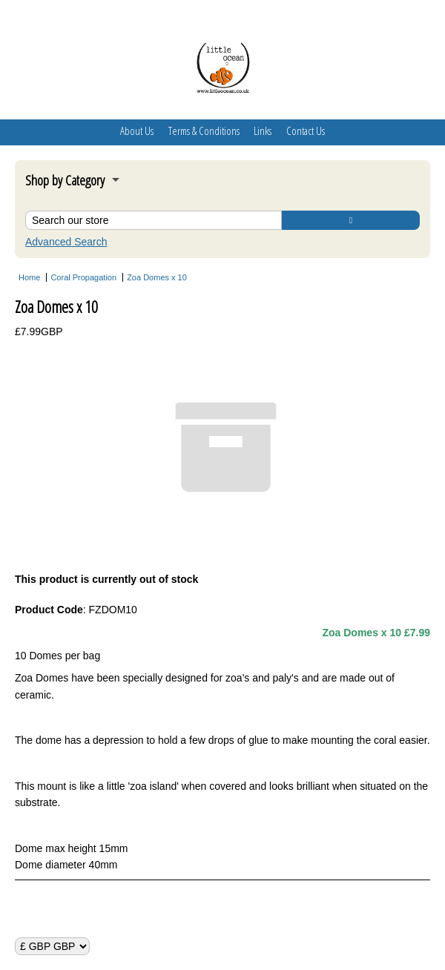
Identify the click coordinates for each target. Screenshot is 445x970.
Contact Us (305, 130)
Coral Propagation (83, 277)
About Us (137, 130)
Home (29, 277)
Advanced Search (66, 242)
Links (262, 130)
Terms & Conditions (204, 130)
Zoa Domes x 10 (157, 277)
